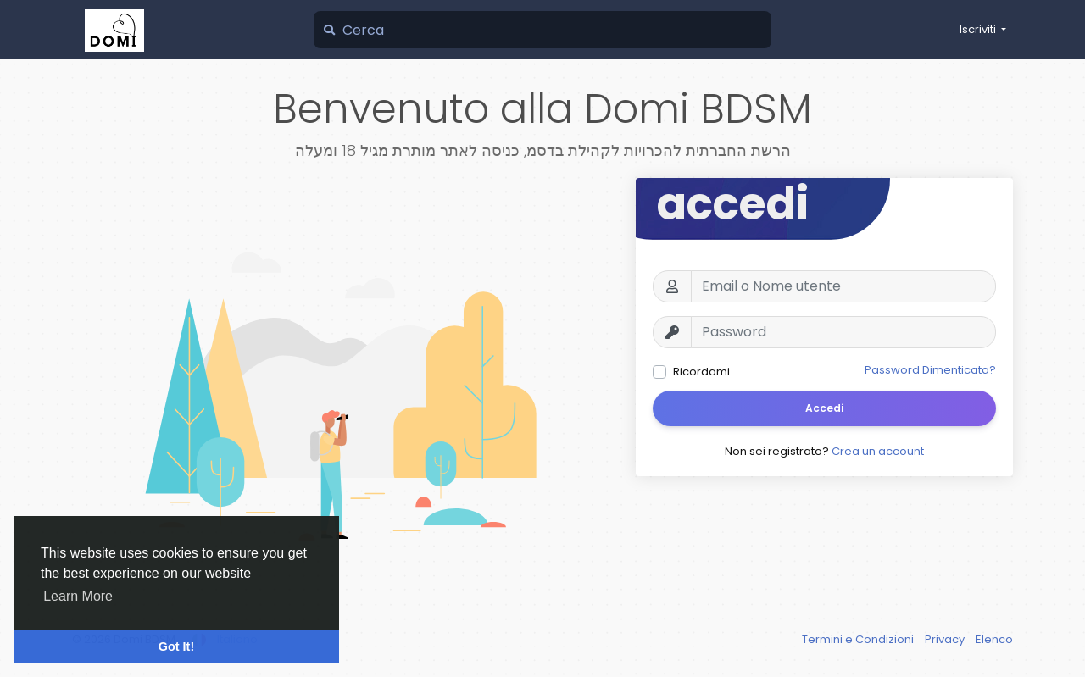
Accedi (824, 408)
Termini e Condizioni (859, 639)
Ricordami (701, 371)
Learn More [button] (78, 596)
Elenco (994, 639)
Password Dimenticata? (930, 370)
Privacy (946, 639)
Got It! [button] (176, 646)
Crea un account (878, 451)
